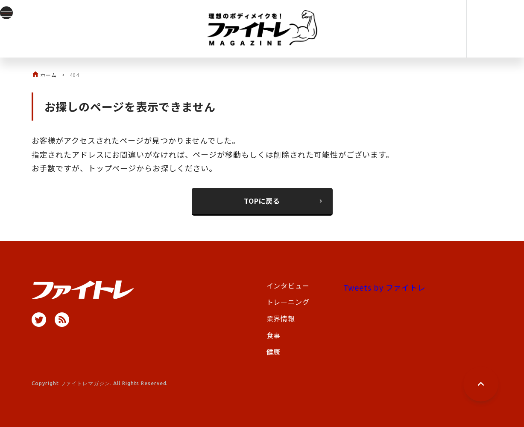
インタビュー (288, 285)
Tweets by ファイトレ (384, 287)
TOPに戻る (284, 201)
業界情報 (281, 318)
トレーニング (288, 302)
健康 (273, 351)
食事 (273, 335)
